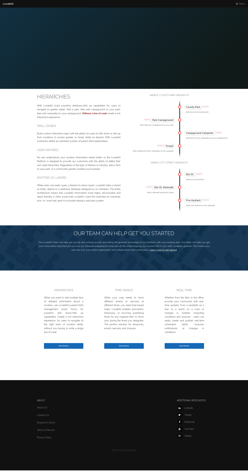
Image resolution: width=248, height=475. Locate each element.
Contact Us (43, 415)
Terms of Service (46, 430)
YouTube (185, 428)
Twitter (184, 415)
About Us (42, 407)
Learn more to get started (163, 250)
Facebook (186, 422)
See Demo (64, 346)
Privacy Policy (44, 437)
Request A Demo (46, 422)
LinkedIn (185, 408)
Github (184, 435)
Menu (242, 3)
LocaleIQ (8, 3)
